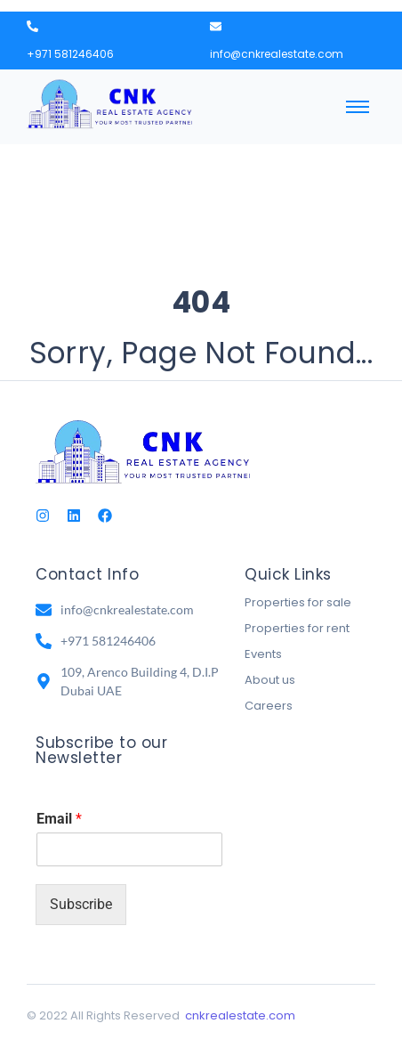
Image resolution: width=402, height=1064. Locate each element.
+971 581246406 (70, 53)
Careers (269, 705)
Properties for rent (297, 628)
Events (263, 654)
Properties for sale (298, 602)
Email (59, 818)
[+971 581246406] (32, 27)
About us (270, 679)
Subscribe (81, 904)
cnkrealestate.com (240, 1015)
